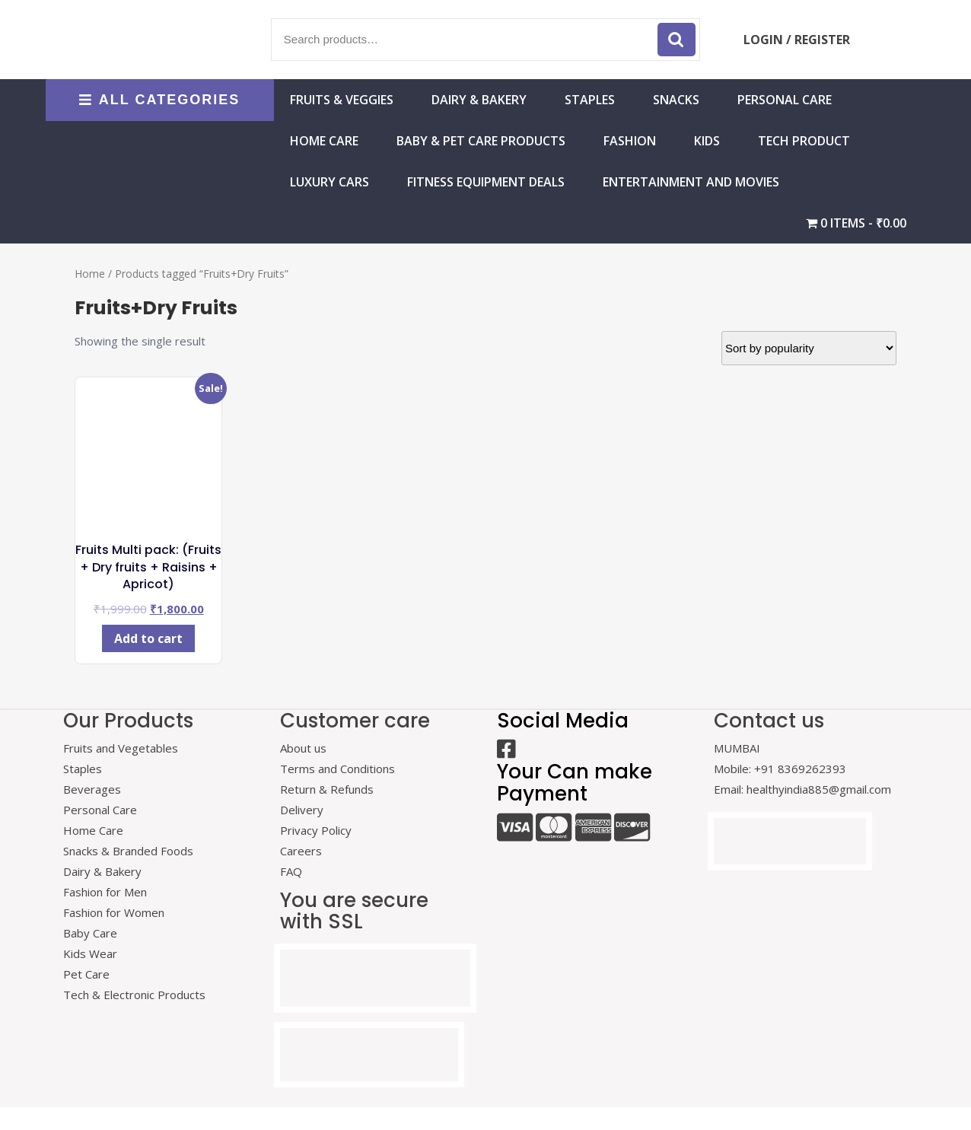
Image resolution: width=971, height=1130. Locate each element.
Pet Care (86, 974)
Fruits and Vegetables (120, 748)
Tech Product (804, 140)
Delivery (301, 809)
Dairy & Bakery (479, 99)
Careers (301, 850)
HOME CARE (324, 140)
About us (303, 748)
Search (676, 39)
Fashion (629, 140)
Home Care (93, 830)
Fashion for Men (105, 891)
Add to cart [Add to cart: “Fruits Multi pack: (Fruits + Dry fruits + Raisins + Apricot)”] (148, 638)
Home (90, 273)
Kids (707, 140)
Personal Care (784, 99)
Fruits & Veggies (341, 99)
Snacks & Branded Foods (128, 850)
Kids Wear (90, 953)
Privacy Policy (316, 830)
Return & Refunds (327, 789)
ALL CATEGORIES (159, 99)
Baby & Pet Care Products (480, 140)
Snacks (676, 99)
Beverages (92, 789)
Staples (590, 99)
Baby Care (90, 933)
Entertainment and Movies (691, 181)
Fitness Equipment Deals (486, 181)
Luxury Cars (329, 181)
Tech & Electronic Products (134, 994)
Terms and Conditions (337, 768)
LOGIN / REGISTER (796, 39)
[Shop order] (808, 348)
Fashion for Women (113, 912)
